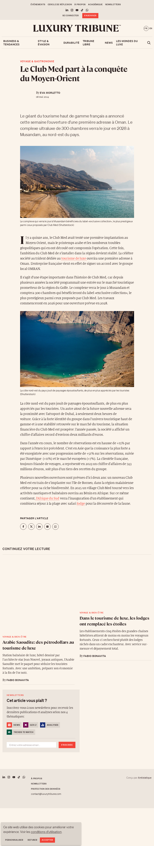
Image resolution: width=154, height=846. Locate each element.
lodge (81, 503)
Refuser (32, 839)
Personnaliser (14, 839)
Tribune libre (88, 42)
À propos (80, 4)
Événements (38, 4)
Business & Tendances (11, 42)
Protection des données (45, 788)
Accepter (47, 839)
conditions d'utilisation (46, 832)
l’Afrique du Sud (47, 498)
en (150, 28)
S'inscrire (67, 744)
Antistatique (144, 777)
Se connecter (71, 15)
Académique (95, 4)
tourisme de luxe (74, 258)
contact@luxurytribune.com (46, 793)
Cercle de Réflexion (60, 4)
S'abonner (90, 15)
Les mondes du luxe (127, 42)
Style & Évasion (44, 42)
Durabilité (71, 42)
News (109, 42)
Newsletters (113, 4)
